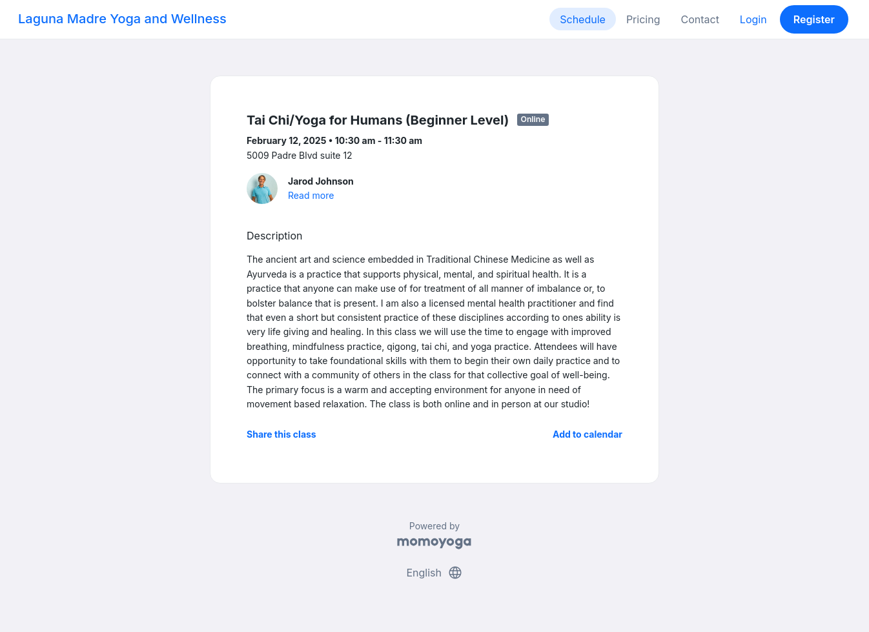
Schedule (583, 19)
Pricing (643, 19)
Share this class (281, 434)
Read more (311, 195)
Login (753, 19)
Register (814, 19)
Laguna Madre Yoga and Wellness (122, 18)
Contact (699, 19)
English (434, 572)
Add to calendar (587, 434)
